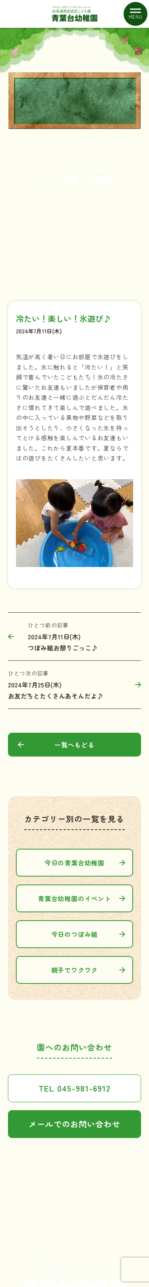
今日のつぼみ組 (74, 934)
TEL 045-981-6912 (75, 1088)
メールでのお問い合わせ (74, 1124)
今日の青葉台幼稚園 (74, 862)
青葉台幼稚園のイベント (74, 898)
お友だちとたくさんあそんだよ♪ (55, 696)
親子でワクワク (74, 970)
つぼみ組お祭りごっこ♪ (63, 647)
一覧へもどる (74, 744)
